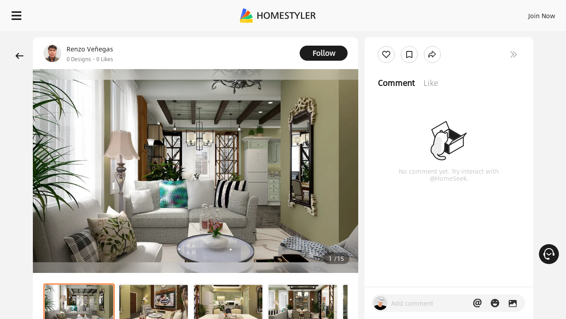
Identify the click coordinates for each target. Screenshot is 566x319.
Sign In (402, 13)
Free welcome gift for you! (381, 37)
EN (465, 13)
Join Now (434, 13)
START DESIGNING (522, 13)
